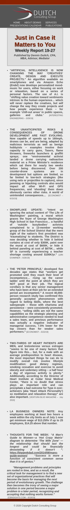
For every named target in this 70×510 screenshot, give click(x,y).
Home (16, 22)
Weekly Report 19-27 (35, 50)
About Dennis (32, 22)
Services (51, 22)
